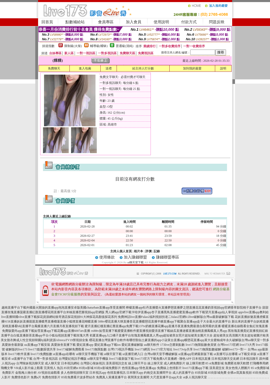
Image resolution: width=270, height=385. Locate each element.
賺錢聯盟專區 (167, 257)
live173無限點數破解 (207, 349)
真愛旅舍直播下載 (63, 345)
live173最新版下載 (121, 358)
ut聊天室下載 (135, 262)
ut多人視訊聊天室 (195, 377)
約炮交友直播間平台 (158, 372)
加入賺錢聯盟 (135, 257)
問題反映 (216, 22)
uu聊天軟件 (151, 345)
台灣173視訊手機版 (121, 349)
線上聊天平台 (137, 363)
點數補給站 (75, 22)
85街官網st (71, 368)
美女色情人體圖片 (237, 368)
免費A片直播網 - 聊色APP (173, 358)
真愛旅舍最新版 (12, 345)
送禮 (109, 68)
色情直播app (130, 368)
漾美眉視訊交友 (116, 363)
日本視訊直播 (201, 358)
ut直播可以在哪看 (226, 354)
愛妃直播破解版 (132, 345)
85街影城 (201, 372)
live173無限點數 (96, 349)
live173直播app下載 (195, 368)
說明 (223, 68)
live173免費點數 (41, 354)
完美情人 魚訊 (53, 368)
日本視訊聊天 (249, 358)
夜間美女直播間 (138, 377)
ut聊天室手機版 (97, 358)
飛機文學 (7, 368)
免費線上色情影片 (169, 368)
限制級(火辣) (73, 46)
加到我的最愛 (192, 68)
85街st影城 (86, 368)
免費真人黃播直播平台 (111, 377)
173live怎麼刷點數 (172, 345)
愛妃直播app (84, 345)
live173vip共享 (183, 349)
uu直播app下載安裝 (37, 345)
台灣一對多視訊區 (45, 358)
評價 (148, 251)
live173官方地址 (161, 349)
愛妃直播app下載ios (107, 345)
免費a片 (36, 377)
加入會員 (133, 22)
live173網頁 (142, 349)
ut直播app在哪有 (64, 354)
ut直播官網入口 (133, 354)
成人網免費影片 (174, 363)
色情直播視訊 (116, 372)
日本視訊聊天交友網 (225, 358)
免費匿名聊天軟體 (236, 363)
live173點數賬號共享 (42, 349)
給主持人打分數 (143, 68)
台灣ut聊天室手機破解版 (160, 354)
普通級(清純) (124, 46)
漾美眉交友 (217, 368)
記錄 (157, 251)
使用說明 (161, 22)
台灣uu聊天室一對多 (255, 340)
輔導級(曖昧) (99, 46)
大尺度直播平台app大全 (166, 377)
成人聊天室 (52, 363)
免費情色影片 (20, 377)
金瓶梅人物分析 (26, 372)
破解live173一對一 (234, 349)
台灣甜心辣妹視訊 (92, 363)
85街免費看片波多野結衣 (78, 377)
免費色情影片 (51, 377)
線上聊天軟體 (195, 363)
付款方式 (189, 22)
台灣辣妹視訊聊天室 (30, 363)
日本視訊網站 (70, 363)
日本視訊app (97, 372)
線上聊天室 (155, 363)
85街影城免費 (217, 372)
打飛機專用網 (259, 363)
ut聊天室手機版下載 (89, 354)
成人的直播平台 (183, 372)
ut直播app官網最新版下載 (195, 354)
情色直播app (147, 368)
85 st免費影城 (214, 363)
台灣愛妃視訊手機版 (72, 358)
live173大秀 (247, 345)
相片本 (138, 251)
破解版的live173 (16, 349)
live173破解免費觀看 (70, 349)
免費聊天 (54, 68)
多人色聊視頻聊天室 (75, 372)
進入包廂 (85, 68)
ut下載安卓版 (247, 354)
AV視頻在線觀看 (49, 372)
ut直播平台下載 (22, 358)
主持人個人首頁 (121, 251)
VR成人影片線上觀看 (28, 368)
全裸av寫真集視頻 (239, 372)
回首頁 (47, 22)
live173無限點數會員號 (201, 345)
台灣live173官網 (228, 345)
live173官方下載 (145, 358)
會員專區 (106, 22)
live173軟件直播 (19, 354)
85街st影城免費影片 (107, 368)
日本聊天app (134, 372)
